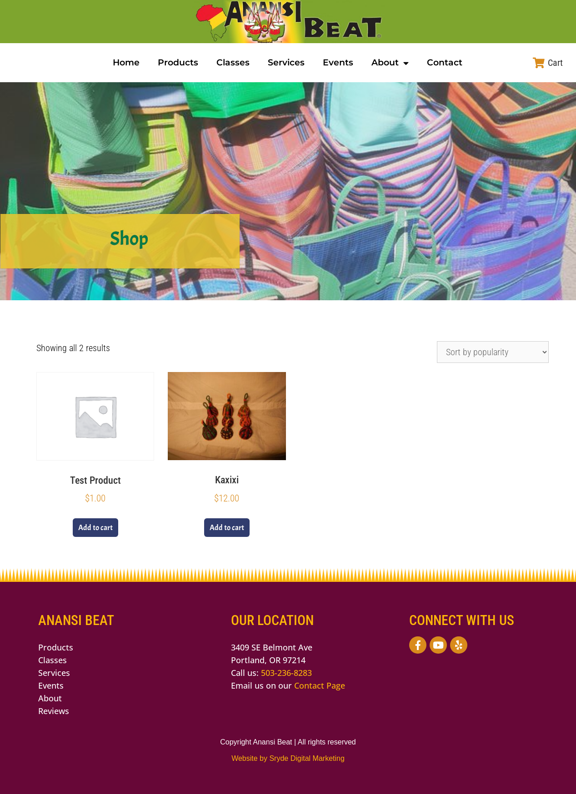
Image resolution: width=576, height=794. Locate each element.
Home (126, 62)
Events (338, 62)
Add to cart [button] (95, 527)
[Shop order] (493, 352)
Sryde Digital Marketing (306, 758)
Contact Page (319, 685)
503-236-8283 (286, 672)
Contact (444, 62)
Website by (250, 758)
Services (286, 62)
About (390, 63)
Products (178, 62)
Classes (233, 62)
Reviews (53, 710)
